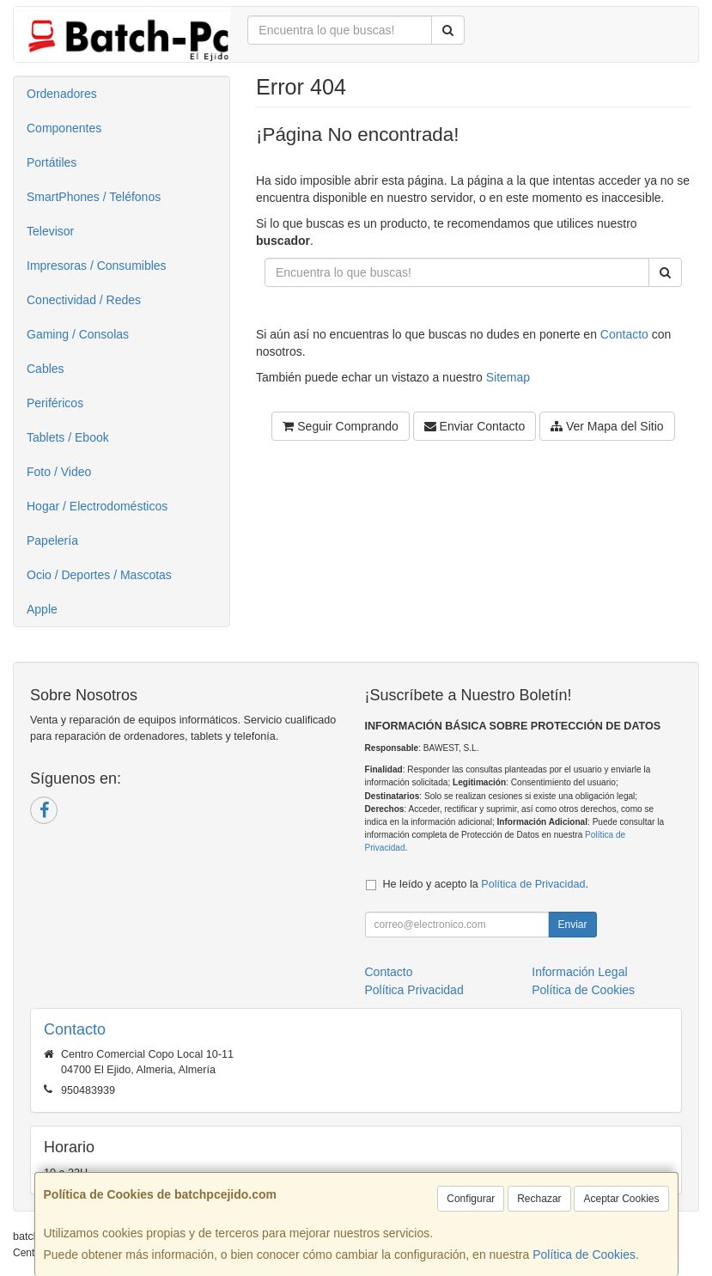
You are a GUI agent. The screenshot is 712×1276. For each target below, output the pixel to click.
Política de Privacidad (533, 884)
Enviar (572, 925)
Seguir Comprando (340, 426)
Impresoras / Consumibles (97, 265)
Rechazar (539, 1199)
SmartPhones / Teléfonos (94, 197)
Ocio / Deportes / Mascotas (99, 575)
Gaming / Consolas (78, 334)
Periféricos (55, 403)
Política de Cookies (584, 1254)
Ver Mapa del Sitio (607, 426)
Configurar (471, 1199)
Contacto (624, 334)
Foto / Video (59, 472)
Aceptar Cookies (621, 1199)
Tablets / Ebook (68, 437)
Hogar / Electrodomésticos (97, 506)
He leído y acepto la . (485, 884)
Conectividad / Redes (84, 300)
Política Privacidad (414, 990)
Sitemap (508, 377)
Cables (45, 368)
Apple (42, 609)
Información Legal (579, 972)
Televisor (50, 231)
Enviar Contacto (475, 426)
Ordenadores (62, 94)
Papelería (52, 540)
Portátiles (51, 162)
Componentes (64, 128)
